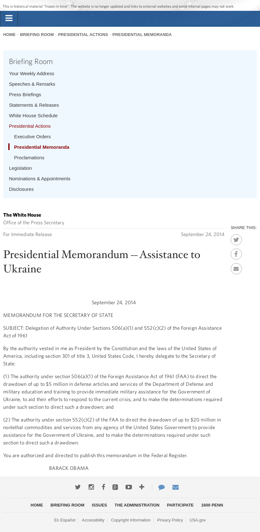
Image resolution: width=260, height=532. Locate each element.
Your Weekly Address (31, 73)
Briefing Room (37, 34)
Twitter (236, 238)
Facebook (236, 252)
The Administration (137, 505)
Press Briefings (25, 94)
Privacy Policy (170, 520)
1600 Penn (212, 505)
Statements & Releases (34, 105)
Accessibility (93, 520)
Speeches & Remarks (32, 84)
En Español (65, 520)
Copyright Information (130, 520)
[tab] (9, 18)
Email (236, 267)
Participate (180, 505)
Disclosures (21, 189)
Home (9, 34)
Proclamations (29, 157)
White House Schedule (33, 115)
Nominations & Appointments (39, 178)
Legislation (20, 168)
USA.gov (198, 520)
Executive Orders (32, 136)
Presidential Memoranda (142, 34)
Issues (99, 505)
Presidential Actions (83, 34)
